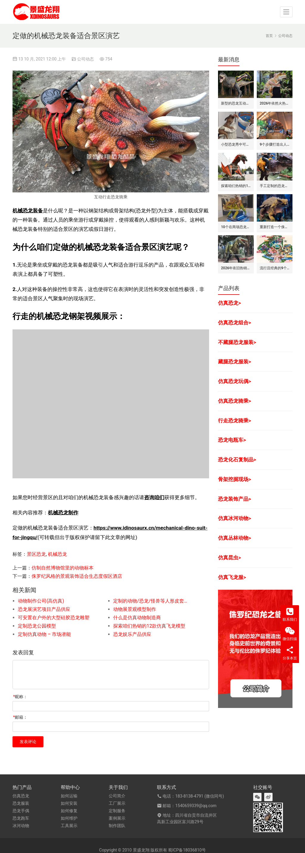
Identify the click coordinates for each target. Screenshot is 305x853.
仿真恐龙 (21, 795)
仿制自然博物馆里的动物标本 (63, 568)
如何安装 (69, 803)
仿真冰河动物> (234, 518)
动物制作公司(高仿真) (41, 601)
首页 (269, 36)
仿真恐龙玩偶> (234, 381)
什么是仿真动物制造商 (137, 617)
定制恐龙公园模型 (37, 626)
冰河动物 (21, 825)
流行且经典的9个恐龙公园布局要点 (275, 268)
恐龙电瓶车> (232, 440)
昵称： (20, 696)
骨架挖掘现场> (234, 479)
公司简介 (117, 795)
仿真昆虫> (229, 558)
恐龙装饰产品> (234, 499)
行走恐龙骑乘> (234, 421)
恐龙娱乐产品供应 (132, 634)
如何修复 (69, 810)
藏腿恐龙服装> (234, 362)
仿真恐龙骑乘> (234, 401)
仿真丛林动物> (234, 538)
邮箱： (20, 717)
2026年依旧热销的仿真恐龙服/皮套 (236, 268)
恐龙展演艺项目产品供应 (44, 609)
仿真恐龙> (229, 303)
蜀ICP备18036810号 (187, 850)
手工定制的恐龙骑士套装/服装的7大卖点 (275, 186)
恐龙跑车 (21, 818)
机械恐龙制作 (63, 513)
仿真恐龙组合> (234, 323)
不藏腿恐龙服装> (237, 342)
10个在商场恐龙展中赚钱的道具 (236, 227)
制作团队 (117, 825)
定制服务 (117, 810)
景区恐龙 (36, 554)
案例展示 (117, 818)
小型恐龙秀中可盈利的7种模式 (236, 144)
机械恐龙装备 (28, 211)
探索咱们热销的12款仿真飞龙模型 (149, 626)
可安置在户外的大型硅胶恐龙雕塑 (53, 617)
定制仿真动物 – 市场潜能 (44, 634)
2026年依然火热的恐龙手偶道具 (275, 103)
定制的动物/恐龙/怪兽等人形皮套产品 (151, 601)
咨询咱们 (154, 497)
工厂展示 (117, 803)
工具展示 (69, 825)
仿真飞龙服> (232, 577)
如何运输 (69, 795)
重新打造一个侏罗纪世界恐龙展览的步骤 (275, 227)
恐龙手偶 (21, 810)
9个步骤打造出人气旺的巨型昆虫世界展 (275, 144)
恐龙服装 (21, 803)
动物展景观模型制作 (134, 609)
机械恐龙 (57, 554)
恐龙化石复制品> (237, 460)
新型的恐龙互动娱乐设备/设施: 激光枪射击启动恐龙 (236, 103)
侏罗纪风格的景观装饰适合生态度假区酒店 (77, 576)
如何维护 (69, 818)
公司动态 (85, 59)
